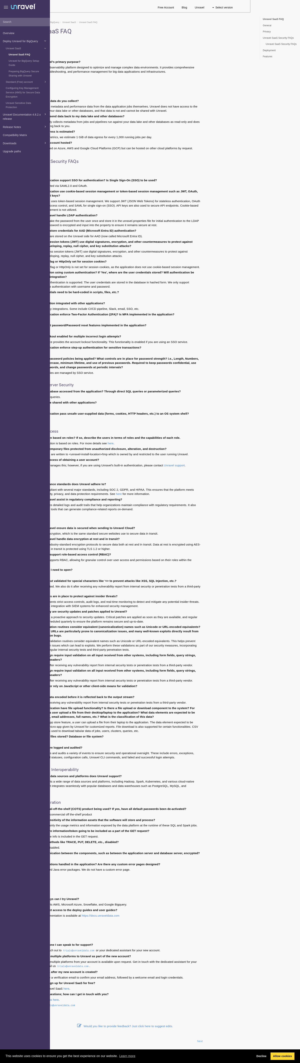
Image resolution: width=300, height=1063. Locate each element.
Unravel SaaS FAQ (19, 54)
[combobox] (25, 22)
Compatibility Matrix (15, 135)
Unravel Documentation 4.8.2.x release (25, 116)
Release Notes (25, 127)
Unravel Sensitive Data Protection (18, 105)
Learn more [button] (127, 1056)
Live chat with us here (94, 999)
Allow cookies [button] (282, 1056)
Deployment (269, 50)
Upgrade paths (12, 151)
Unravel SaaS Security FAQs (278, 38)
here (161, 443)
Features (267, 56)
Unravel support (224, 465)
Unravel (249, 7)
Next (250, 1041)
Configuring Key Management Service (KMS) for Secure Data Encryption (23, 92)
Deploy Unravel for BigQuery (25, 41)
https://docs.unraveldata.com (150, 915)
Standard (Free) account (26, 82)
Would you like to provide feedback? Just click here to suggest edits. (175, 1026)
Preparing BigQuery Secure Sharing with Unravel (24, 73)
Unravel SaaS (26, 48)
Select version (272, 7)
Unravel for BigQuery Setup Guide (24, 63)
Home (75, 22)
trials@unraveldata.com (128, 950)
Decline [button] (261, 1056)
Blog (234, 7)
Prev (60, 1041)
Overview (8, 33)
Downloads (25, 143)
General (267, 25)
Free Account (216, 7)
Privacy (267, 31)
